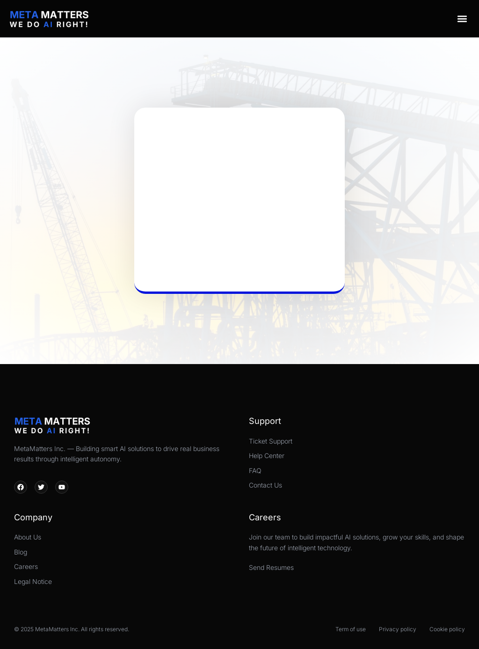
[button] (462, 18)
